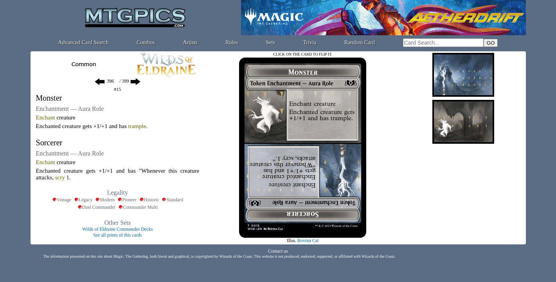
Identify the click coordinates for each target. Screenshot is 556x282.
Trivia (310, 42)
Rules (231, 42)
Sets (270, 42)
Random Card (359, 42)
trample (137, 126)
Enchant (45, 117)
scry (60, 177)
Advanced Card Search (83, 42)
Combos (146, 42)
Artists (190, 42)
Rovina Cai (307, 240)
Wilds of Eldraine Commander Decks (117, 229)
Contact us (278, 251)
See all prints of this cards (117, 235)
